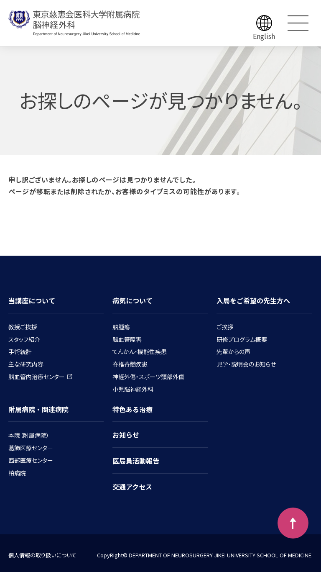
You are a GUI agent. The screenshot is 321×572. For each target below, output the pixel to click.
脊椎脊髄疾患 (130, 364)
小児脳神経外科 (132, 389)
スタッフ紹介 (24, 339)
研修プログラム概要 (242, 339)
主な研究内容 (25, 364)
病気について (132, 300)
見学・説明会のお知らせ (246, 364)
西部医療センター (30, 460)
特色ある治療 (132, 409)
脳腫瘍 (121, 327)
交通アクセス (132, 487)
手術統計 (20, 351)
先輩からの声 (233, 351)
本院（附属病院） (28, 435)
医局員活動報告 (135, 461)
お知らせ (125, 435)
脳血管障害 (127, 339)
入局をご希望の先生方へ (253, 300)
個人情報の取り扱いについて (42, 555)
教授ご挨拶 (22, 327)
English (264, 36)
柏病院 (17, 473)
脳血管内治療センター (40, 376)
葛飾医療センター (30, 448)
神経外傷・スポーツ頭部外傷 (148, 376)
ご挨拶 (225, 327)
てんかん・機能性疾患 (139, 351)
